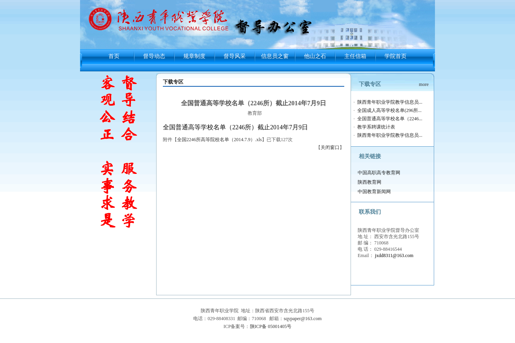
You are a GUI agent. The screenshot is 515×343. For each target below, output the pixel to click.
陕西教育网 (369, 182)
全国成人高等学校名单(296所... (389, 110)
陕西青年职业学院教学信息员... (389, 102)
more (424, 84)
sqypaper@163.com (302, 318)
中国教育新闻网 (374, 191)
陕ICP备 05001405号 (271, 326)
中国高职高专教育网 (379, 172)
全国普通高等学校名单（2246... (389, 118)
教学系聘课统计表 (376, 127)
